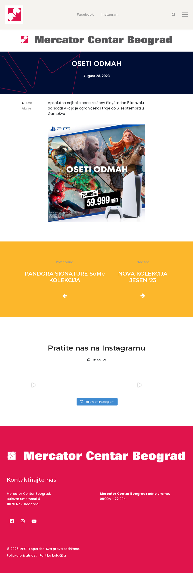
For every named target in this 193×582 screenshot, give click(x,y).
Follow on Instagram (97, 402)
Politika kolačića (52, 555)
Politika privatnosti (22, 555)
